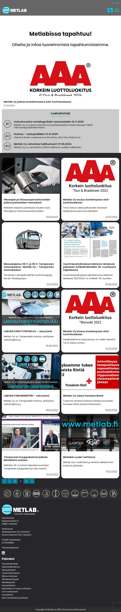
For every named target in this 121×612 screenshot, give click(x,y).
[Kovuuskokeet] (75, 493)
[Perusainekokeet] (7, 493)
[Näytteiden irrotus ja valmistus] (84, 493)
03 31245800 (8, 542)
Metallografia (8, 582)
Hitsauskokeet (9, 570)
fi (113, 2)
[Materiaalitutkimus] (17, 493)
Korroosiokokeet (10, 591)
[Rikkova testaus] (55, 493)
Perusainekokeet (10, 564)
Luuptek (82, 609)
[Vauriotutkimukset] (36, 493)
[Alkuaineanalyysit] (65, 493)
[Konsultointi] (104, 493)
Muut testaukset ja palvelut (15, 598)
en (118, 2)
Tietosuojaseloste (10, 547)
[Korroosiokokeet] (94, 493)
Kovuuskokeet (8, 585)
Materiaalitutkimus (11, 567)
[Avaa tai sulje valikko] (116, 10)
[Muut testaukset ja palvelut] (113, 493)
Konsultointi (7, 595)
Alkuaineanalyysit (10, 579)
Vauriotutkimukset (11, 573)
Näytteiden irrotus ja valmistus (16, 588)
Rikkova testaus (9, 576)
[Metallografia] (46, 493)
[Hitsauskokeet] (26, 493)
